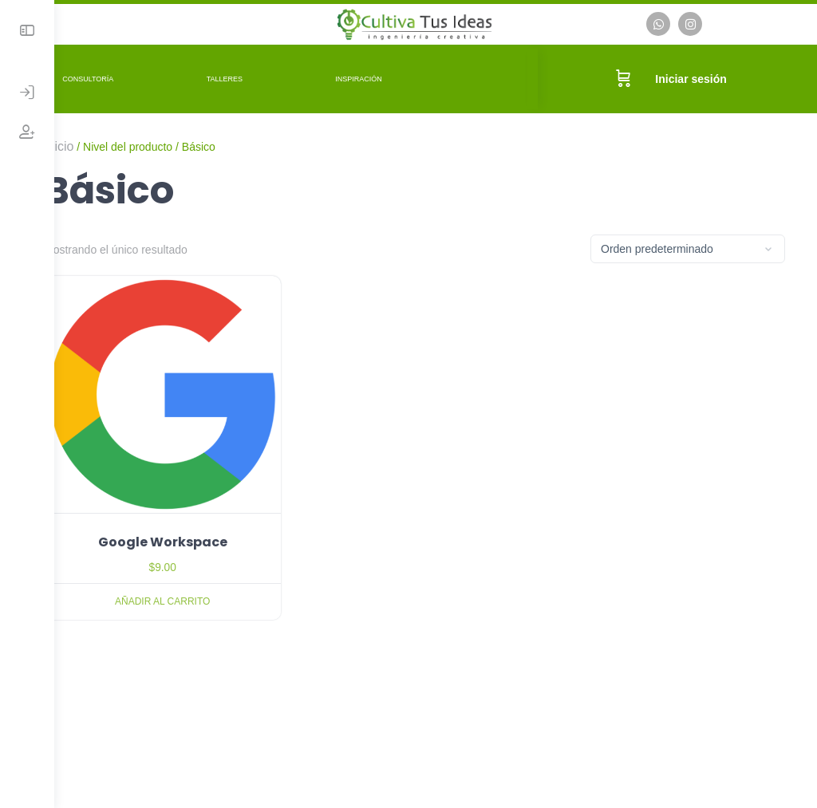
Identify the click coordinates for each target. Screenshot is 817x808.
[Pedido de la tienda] (687, 247)
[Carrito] (631, 76)
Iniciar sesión (698, 76)
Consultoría (130, 77)
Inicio (101, 144)
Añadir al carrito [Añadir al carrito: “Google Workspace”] (197, 586)
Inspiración (400, 77)
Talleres (267, 77)
